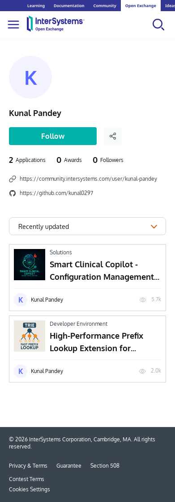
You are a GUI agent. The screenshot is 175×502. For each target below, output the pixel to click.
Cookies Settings (29, 489)
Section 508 (105, 465)
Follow (52, 136)
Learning (36, 5)
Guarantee (68, 465)
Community (104, 5)
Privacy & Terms (28, 465)
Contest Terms (26, 479)
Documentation (69, 5)
